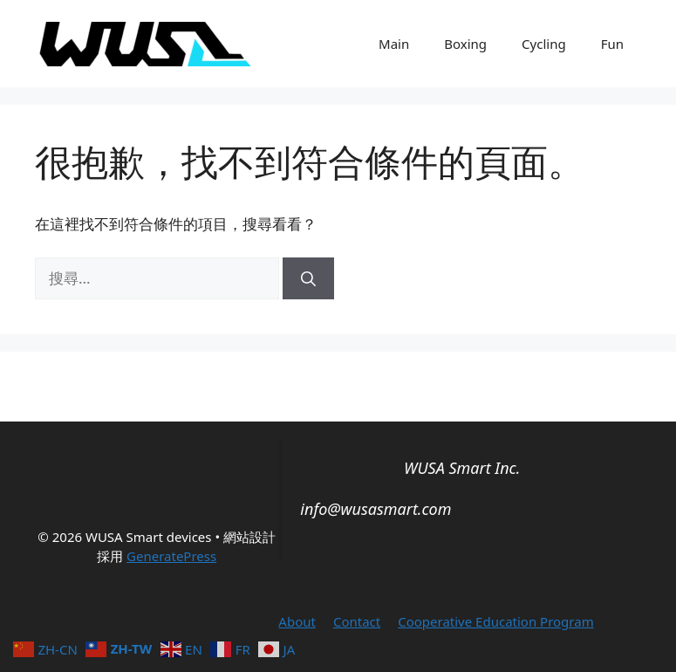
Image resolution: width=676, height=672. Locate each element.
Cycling (544, 43)
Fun (612, 43)
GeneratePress (171, 556)
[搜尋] (308, 278)
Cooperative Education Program (495, 621)
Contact (356, 621)
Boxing (465, 43)
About (297, 621)
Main (394, 43)
